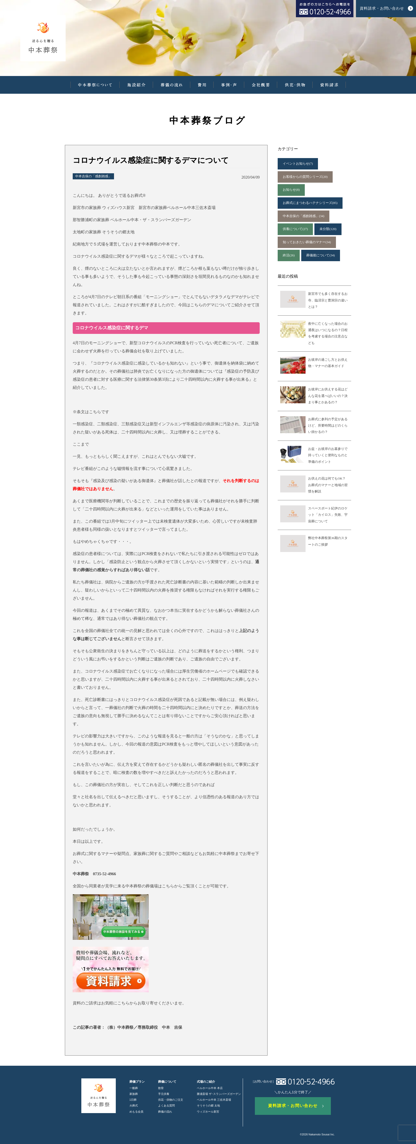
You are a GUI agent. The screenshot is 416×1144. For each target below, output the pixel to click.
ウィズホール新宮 (208, 1111)
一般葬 (133, 1088)
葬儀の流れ (165, 1111)
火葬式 (133, 1105)
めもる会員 (136, 1111)
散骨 (161, 1088)
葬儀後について (320, 255)
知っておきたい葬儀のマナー (307, 242)
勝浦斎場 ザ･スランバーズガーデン (219, 1093)
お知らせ (291, 190)
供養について (295, 229)
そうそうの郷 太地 (208, 1105)
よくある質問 (166, 1105)
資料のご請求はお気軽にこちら (101, 1003)
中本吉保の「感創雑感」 (93, 176)
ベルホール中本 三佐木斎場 (214, 1099)
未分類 (327, 229)
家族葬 (133, 1093)
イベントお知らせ (298, 164)
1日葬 (133, 1099)
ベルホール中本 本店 (210, 1088)
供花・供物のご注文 (170, 1099)
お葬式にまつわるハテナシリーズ (310, 203)
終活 (289, 255)
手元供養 (163, 1093)
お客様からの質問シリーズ (305, 177)
